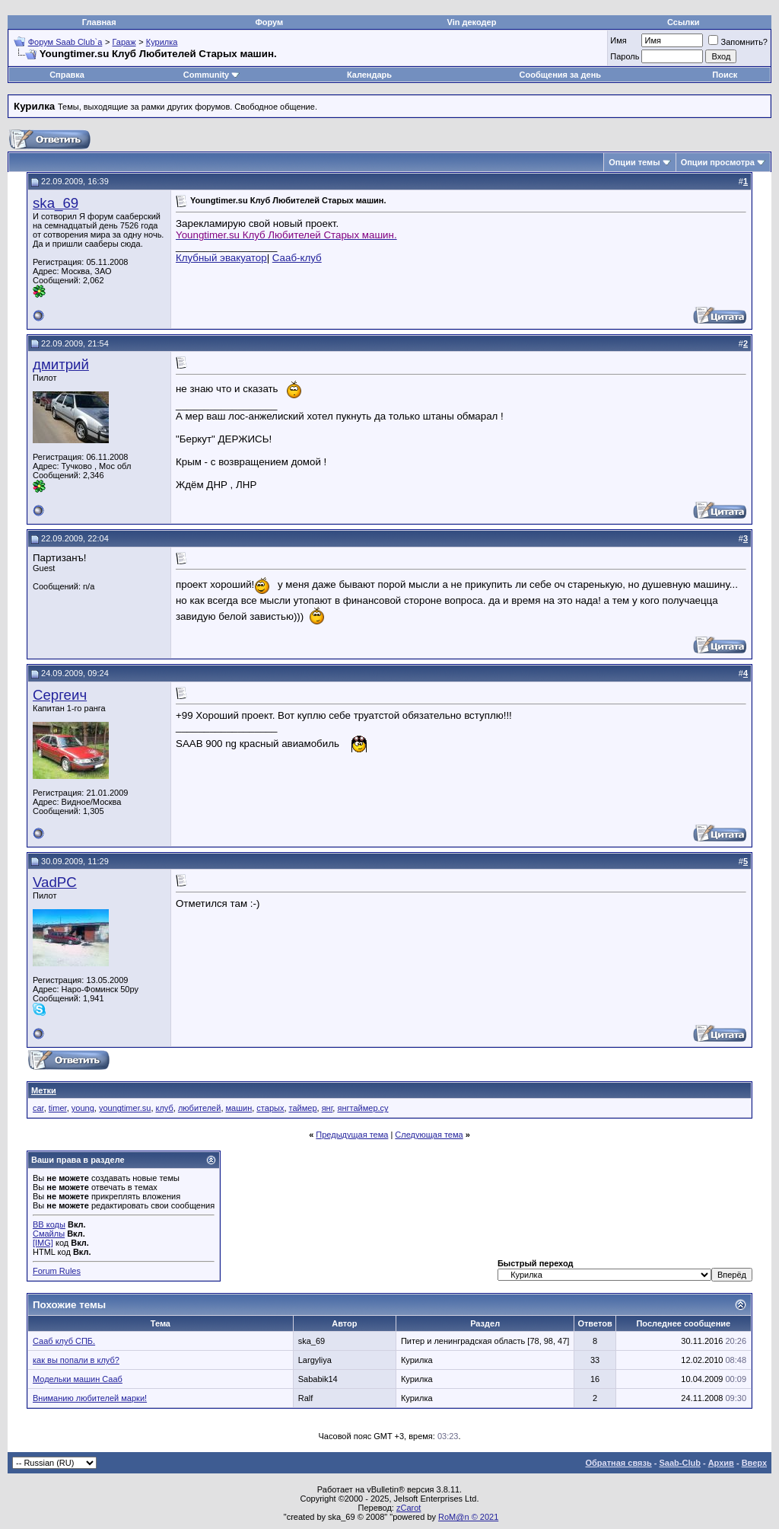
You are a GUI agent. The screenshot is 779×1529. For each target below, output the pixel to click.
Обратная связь (619, 1462)
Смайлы (49, 1233)
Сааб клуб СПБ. (64, 1340)
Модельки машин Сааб (77, 1379)
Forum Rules (57, 1270)
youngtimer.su (125, 1107)
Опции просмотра (718, 162)
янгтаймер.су (362, 1107)
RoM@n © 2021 (468, 1516)
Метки (43, 1090)
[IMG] (43, 1242)
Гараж (124, 41)
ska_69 (55, 203)
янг (327, 1107)
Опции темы (634, 162)
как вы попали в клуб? (76, 1360)
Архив (721, 1462)
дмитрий (61, 364)
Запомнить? (738, 41)
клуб (164, 1107)
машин (239, 1107)
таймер (303, 1107)
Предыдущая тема (352, 1134)
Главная (99, 22)
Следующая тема (429, 1134)
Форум (269, 22)
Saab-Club (679, 1462)
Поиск (724, 74)
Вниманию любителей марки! (90, 1398)
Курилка (162, 41)
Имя (618, 40)
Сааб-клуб (297, 257)
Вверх (754, 1462)
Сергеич (60, 695)
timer (58, 1107)
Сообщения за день (560, 74)
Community (211, 74)
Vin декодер (472, 22)
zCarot (408, 1507)
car (38, 1107)
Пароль (624, 56)
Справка (66, 74)
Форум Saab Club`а (65, 41)
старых (270, 1107)
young (83, 1107)
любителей (199, 1107)
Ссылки (683, 22)
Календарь (369, 74)
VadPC (55, 882)
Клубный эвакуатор (221, 257)
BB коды (49, 1224)
